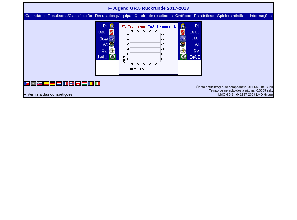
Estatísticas (204, 15)
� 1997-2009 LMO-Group (254, 94)
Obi (104, 50)
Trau (196, 38)
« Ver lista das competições (48, 94)
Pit (105, 26)
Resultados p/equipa (113, 15)
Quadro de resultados (153, 15)
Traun (102, 32)
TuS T (103, 56)
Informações (261, 15)
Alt (105, 44)
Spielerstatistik (230, 15)
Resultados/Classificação (70, 15)
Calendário (35, 15)
